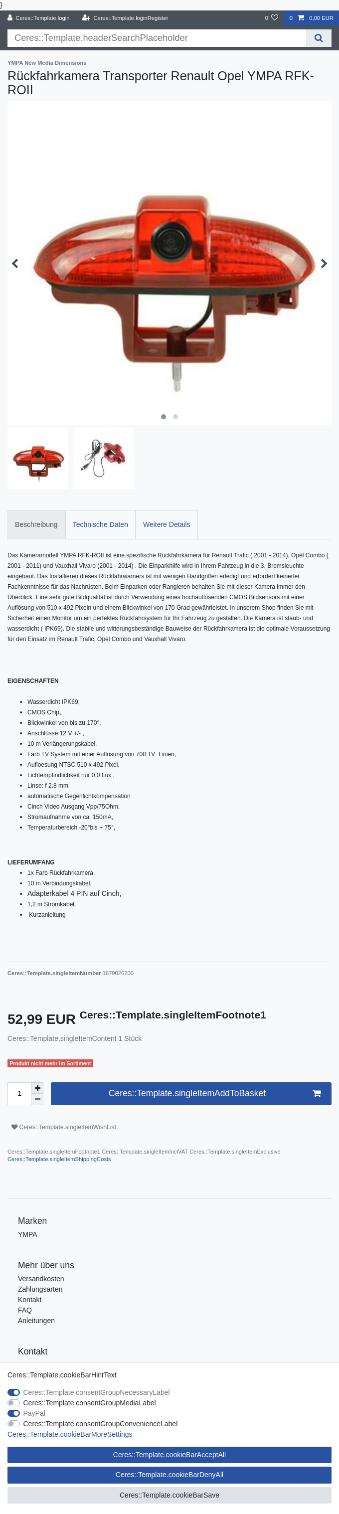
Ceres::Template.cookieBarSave (169, 1495)
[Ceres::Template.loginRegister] (125, 18)
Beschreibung (36, 524)
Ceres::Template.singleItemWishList (63, 1127)
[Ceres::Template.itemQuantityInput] (19, 1093)
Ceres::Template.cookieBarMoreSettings (70, 1434)
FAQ (25, 1310)
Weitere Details (166, 524)
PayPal (34, 1413)
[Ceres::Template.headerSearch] (319, 38)
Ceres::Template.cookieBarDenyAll (169, 1475)
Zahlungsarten (40, 1289)
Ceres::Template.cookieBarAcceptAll (169, 1455)
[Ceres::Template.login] (38, 18)
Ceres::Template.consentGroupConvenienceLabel (100, 1424)
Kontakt (29, 1300)
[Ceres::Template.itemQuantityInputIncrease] (37, 1088)
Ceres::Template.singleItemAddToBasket (215, 1093)
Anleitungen (36, 1321)
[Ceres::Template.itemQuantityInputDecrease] (37, 1099)
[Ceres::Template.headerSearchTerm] (156, 38)
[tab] (36, 524)
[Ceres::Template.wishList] (271, 18)
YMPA (27, 1234)
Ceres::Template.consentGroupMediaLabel (89, 1403)
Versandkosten (41, 1279)
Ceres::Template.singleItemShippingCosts (59, 1159)
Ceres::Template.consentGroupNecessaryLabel (96, 1392)
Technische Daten (100, 524)
